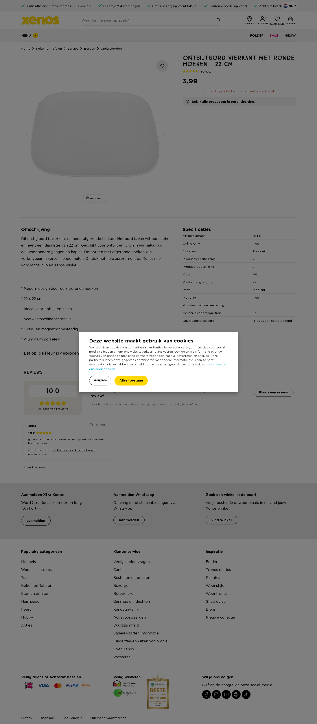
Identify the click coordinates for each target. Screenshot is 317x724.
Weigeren (100, 380)
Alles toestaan (131, 380)
